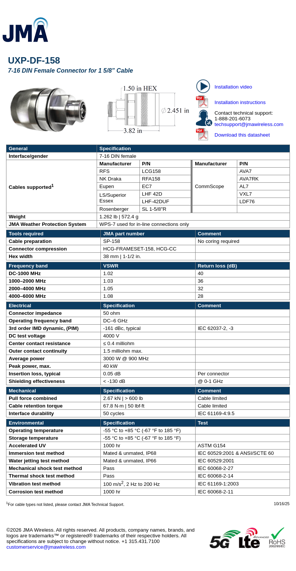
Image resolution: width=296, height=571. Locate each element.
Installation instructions (240, 102)
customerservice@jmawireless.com (46, 547)
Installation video (233, 87)
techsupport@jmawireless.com (249, 124)
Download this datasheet (242, 135)
